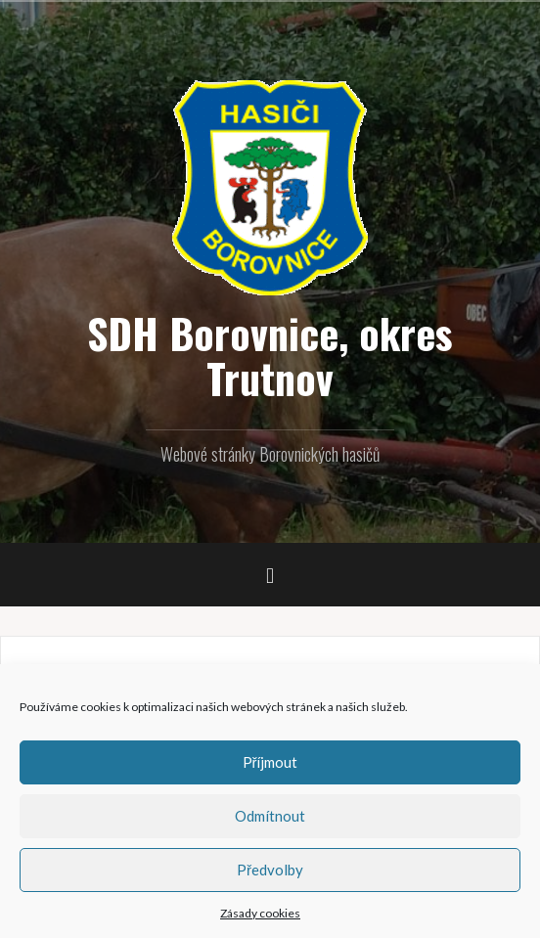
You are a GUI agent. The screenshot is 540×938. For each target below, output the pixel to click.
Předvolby (270, 869)
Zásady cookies (260, 913)
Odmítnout (270, 816)
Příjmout (270, 762)
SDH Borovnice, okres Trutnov (270, 355)
